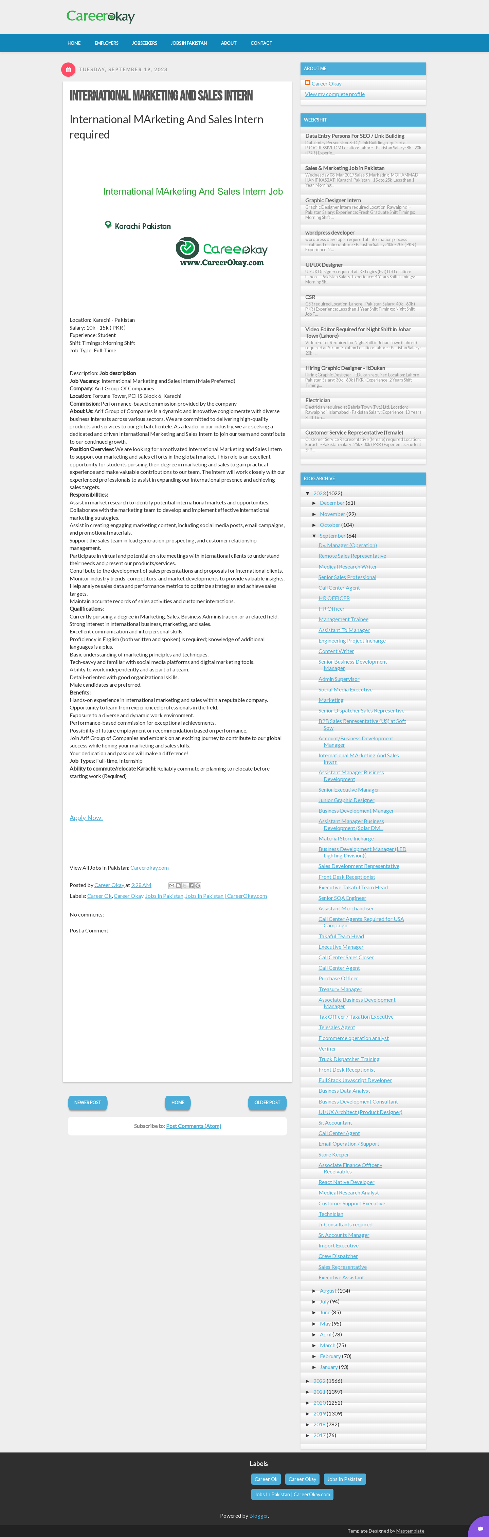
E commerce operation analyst (354, 1038)
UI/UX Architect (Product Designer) (360, 1112)
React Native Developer (347, 1182)
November (332, 514)
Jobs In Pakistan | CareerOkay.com (226, 895)
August (328, 1290)
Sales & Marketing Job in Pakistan (344, 168)
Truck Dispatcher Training (349, 1059)
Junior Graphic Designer (347, 800)
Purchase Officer (338, 978)
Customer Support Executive (352, 1203)
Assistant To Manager (344, 630)
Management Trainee (343, 619)
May (325, 1323)
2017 (319, 1435)
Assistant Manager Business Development (351, 775)
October (330, 524)
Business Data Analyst (344, 1090)
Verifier (327, 1048)
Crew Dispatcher (338, 1256)
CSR (310, 297)
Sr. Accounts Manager (344, 1235)
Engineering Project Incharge (352, 640)
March (328, 1345)
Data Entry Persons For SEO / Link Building (354, 135)
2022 (319, 1380)
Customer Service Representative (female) (354, 432)
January (329, 1367)
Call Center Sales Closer (346, 957)
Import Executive (339, 1245)
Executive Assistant (341, 1277)
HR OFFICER (334, 598)
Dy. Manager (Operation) (348, 545)
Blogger (258, 1515)
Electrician (317, 400)
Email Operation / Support (349, 1143)
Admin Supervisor (339, 678)
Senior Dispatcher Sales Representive (361, 710)
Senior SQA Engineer (342, 897)
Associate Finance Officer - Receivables (350, 1168)
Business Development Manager (356, 810)
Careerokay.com (149, 867)
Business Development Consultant (358, 1101)
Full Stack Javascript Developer (355, 1080)
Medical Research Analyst (349, 1192)
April (325, 1334)
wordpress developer (330, 232)
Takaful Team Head (341, 936)
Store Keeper (334, 1154)
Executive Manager (341, 946)
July (324, 1301)
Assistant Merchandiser (346, 908)
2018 (319, 1424)
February (330, 1356)
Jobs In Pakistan (164, 895)
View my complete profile (335, 94)
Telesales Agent (337, 1027)
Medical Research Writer (348, 566)
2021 (319, 1391)
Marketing (331, 700)
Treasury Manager (340, 989)
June (325, 1312)
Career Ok (99, 895)
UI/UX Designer (324, 264)
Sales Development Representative (359, 866)
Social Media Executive (346, 689)
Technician (331, 1213)
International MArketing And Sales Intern (161, 96)
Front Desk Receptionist (347, 876)
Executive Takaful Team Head (353, 887)
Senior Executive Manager (349, 789)
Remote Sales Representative (352, 555)
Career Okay (128, 895)
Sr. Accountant (335, 1122)
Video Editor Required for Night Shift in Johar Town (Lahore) (358, 332)
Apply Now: (86, 817)
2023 (319, 493)
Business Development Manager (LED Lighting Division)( (362, 852)
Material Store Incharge (346, 838)
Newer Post (87, 1102)
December (332, 502)
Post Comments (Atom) (193, 1126)
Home (177, 1102)
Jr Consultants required (346, 1224)
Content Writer (336, 651)
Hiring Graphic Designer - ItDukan (345, 368)
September (333, 535)
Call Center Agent (339, 587)
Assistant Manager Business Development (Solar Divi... (351, 824)
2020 (319, 1402)
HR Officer (332, 608)
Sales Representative (343, 1266)
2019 (319, 1413)
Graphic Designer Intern (333, 200)
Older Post (267, 1102)
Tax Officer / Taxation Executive (356, 1016)
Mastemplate (410, 1531)
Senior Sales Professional (347, 577)
